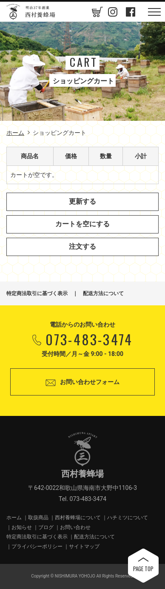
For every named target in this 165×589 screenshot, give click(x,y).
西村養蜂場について (78, 518)
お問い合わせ (75, 527)
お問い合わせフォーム (89, 381)
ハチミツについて (127, 518)
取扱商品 (38, 518)
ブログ (46, 527)
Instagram (112, 12)
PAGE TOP (143, 568)
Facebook (130, 12)
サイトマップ (84, 546)
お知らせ (21, 527)
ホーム (15, 132)
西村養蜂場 (31, 11)
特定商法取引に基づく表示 (37, 293)
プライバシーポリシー (37, 546)
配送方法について (103, 293)
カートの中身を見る (94, 11)
